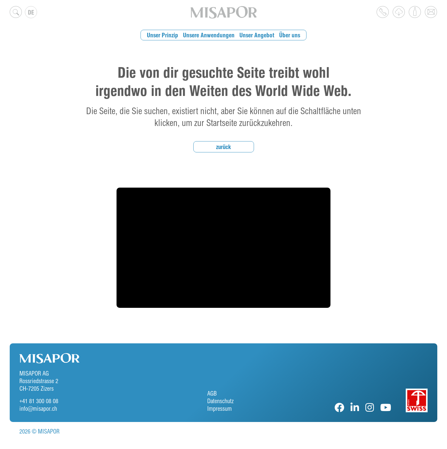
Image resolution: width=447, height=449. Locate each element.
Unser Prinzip (165, 35)
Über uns (287, 35)
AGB (212, 393)
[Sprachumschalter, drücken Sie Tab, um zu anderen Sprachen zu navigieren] (31, 12)
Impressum (219, 408)
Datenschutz (220, 401)
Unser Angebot (255, 35)
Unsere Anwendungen (209, 35)
